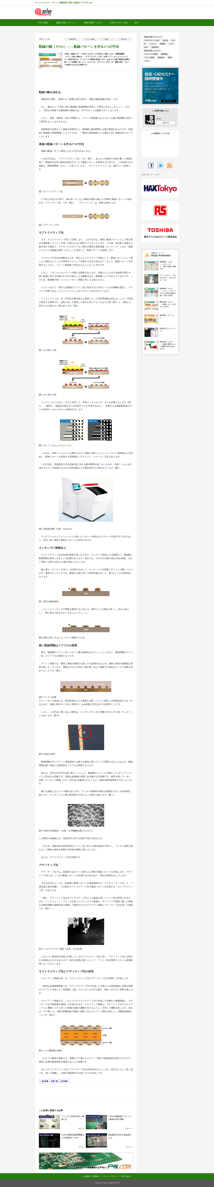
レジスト (153, 44)
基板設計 (161, 57)
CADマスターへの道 (118, 23)
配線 (106, 39)
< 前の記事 (44, 1081)
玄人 (173, 40)
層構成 (162, 44)
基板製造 (72, 39)
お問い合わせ (126, 1176)
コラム (146, 61)
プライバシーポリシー (110, 1176)
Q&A (136, 23)
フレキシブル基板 (150, 54)
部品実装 (155, 47)
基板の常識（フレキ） (93, 23)
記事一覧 (54, 1081)
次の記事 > (65, 1081)
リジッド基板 (89, 39)
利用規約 (96, 1176)
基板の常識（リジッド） (66, 23)
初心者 (123, 39)
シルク (171, 44)
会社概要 (86, 1176)
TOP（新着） (43, 23)
